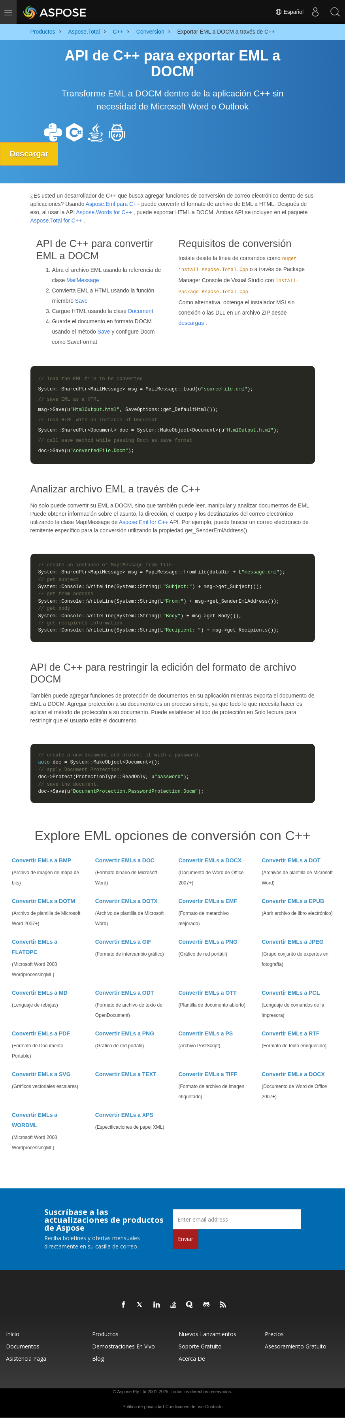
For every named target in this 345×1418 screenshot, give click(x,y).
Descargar (29, 153)
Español (289, 11)
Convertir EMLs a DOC (125, 860)
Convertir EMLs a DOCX (210, 860)
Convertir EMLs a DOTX (126, 901)
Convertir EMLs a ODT (124, 993)
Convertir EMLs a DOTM (43, 901)
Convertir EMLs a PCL (291, 993)
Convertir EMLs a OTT (208, 993)
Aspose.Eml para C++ (113, 204)
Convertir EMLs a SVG (41, 1074)
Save (81, 301)
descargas (191, 322)
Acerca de (192, 1358)
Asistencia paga (26, 1358)
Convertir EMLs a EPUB (293, 901)
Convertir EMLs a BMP (41, 860)
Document (140, 311)
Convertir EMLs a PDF (41, 1033)
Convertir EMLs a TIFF (208, 1074)
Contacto (213, 1406)
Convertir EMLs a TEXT (125, 1074)
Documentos (23, 1346)
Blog (98, 1358)
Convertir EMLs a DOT (291, 860)
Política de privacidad (143, 1406)
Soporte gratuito (200, 1346)
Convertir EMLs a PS (206, 1033)
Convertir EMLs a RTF (290, 1033)
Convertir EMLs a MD (40, 993)
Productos (105, 1334)
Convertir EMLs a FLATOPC (34, 947)
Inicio (12, 1334)
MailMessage (82, 280)
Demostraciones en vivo (123, 1346)
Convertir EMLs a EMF (208, 901)
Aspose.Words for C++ (104, 212)
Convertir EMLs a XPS (124, 1115)
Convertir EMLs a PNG (208, 942)
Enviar (185, 1239)
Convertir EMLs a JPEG (292, 942)
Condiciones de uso (184, 1406)
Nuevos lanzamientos (207, 1334)
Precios (274, 1334)
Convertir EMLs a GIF (123, 942)
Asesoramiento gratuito (295, 1346)
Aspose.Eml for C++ (143, 522)
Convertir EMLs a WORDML (34, 1120)
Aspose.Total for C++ (56, 220)
